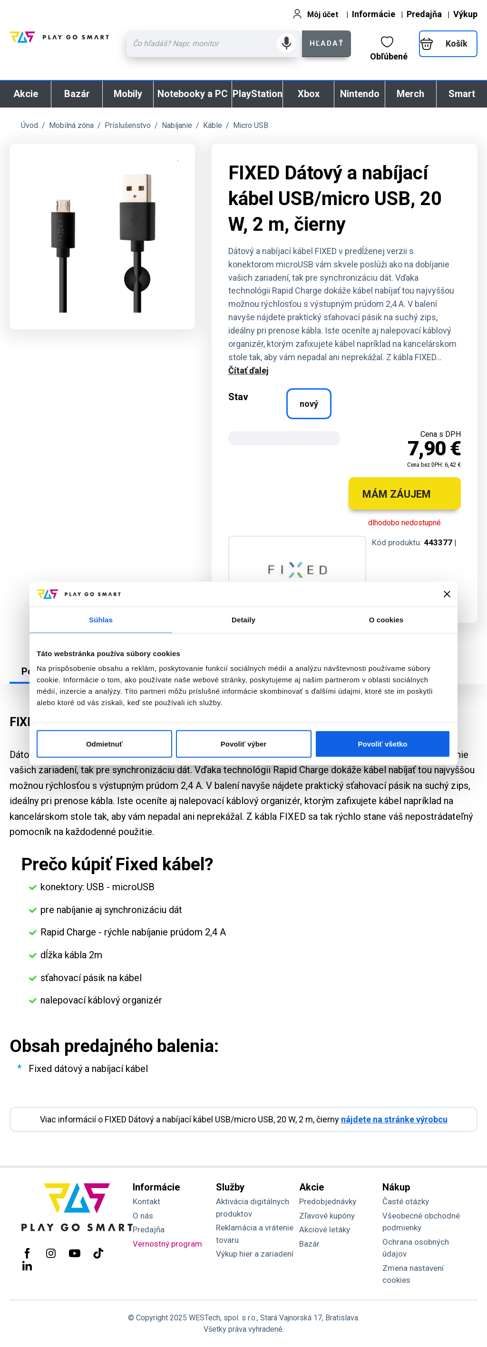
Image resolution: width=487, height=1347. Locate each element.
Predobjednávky (327, 1201)
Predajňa (424, 14)
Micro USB (250, 125)
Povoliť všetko (383, 744)
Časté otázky (405, 1201)
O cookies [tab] (386, 619)
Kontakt (146, 1201)
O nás (143, 1215)
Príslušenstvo (128, 125)
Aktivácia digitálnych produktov (252, 1208)
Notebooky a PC (192, 93)
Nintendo (360, 93)
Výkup (465, 14)
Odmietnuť (104, 744)
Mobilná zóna (71, 125)
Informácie (373, 14)
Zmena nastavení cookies (413, 1274)
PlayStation (257, 93)
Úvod (29, 125)
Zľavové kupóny (327, 1215)
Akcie (25, 93)
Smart (461, 93)
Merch (410, 93)
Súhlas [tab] (101, 619)
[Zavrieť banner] (447, 593)
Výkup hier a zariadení (254, 1254)
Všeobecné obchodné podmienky (421, 1222)
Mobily (128, 93)
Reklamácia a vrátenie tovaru (254, 1234)
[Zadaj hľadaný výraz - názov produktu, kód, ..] (214, 43)
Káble (212, 125)
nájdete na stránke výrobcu (394, 1119)
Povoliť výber (243, 744)
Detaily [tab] (243, 619)
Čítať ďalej (248, 370)
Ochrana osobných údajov (415, 1248)
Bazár (77, 93)
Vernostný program (167, 1244)
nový (309, 404)
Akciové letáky (324, 1229)
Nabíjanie (177, 125)
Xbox (309, 93)
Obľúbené (389, 48)
